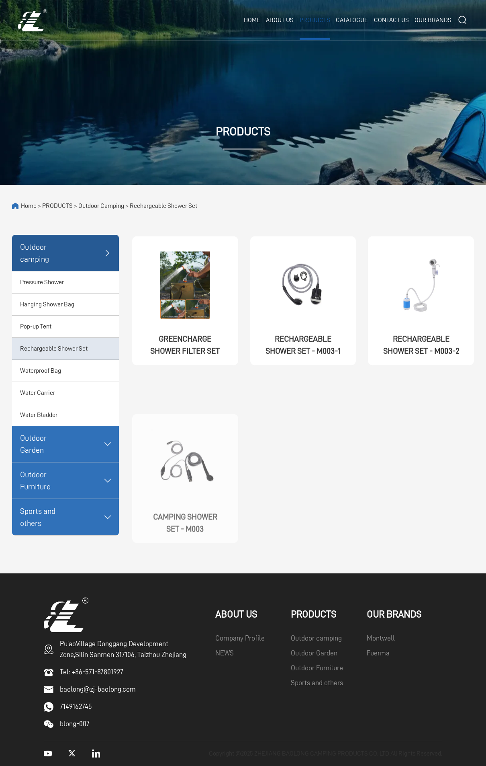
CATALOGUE (352, 20)
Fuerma (378, 653)
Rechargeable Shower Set (163, 206)
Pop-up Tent (35, 326)
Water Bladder (38, 415)
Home (252, 20)
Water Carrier (37, 393)
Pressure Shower (42, 282)
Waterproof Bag (40, 371)
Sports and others (37, 517)
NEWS (224, 653)
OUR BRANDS (433, 20)
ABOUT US (280, 20)
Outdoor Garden (33, 444)
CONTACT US (391, 20)
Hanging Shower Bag (47, 304)
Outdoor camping (101, 206)
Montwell (381, 638)
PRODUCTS (315, 20)
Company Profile (240, 638)
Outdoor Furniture (35, 480)
